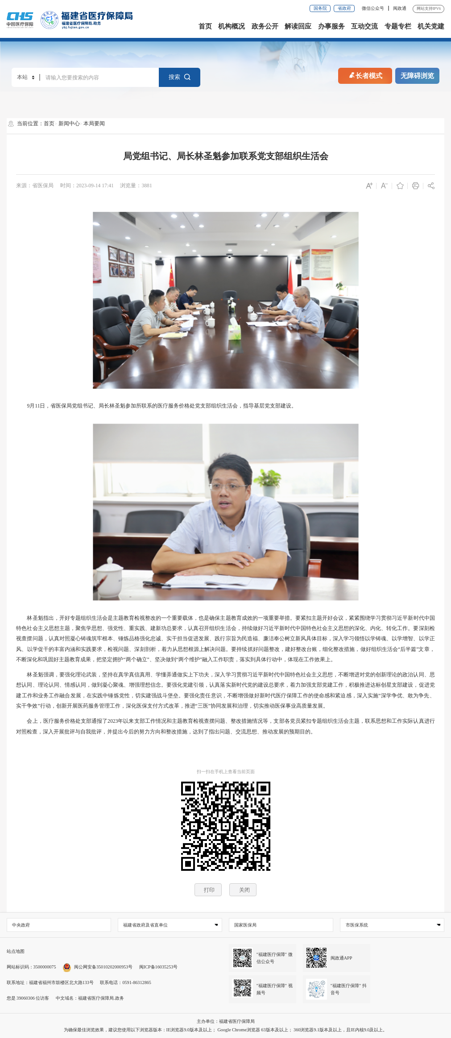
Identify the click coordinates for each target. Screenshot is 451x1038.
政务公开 (265, 26)
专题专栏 (398, 26)
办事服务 (331, 26)
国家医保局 (245, 925)
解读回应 (298, 26)
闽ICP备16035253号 (158, 966)
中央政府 (21, 925)
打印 (209, 890)
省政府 (344, 8)
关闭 (244, 890)
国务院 (320, 8)
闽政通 (399, 8)
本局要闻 (94, 124)
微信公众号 (373, 8)
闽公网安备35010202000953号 (97, 966)
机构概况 (231, 26)
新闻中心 (69, 124)
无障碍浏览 (417, 75)
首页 (205, 26)
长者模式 (365, 74)
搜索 (180, 77)
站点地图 (16, 951)
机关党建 (431, 26)
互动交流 (364, 26)
